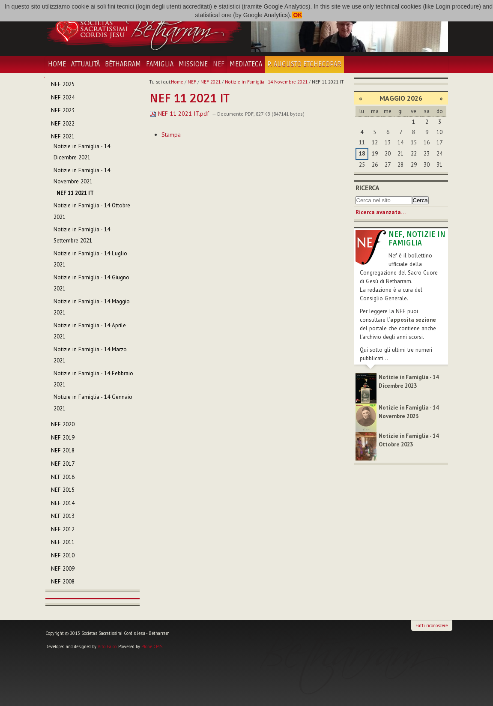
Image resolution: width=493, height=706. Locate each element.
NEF (218, 64)
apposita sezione (413, 319)
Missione (193, 64)
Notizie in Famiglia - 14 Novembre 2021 (266, 82)
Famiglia (159, 64)
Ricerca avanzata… (381, 212)
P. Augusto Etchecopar (304, 64)
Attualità (85, 64)
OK (297, 15)
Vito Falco (107, 646)
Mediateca (246, 64)
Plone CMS (151, 646)
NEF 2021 (210, 82)
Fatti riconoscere (431, 625)
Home (57, 64)
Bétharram (123, 64)
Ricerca (367, 187)
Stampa (171, 134)
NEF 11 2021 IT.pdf (180, 113)
